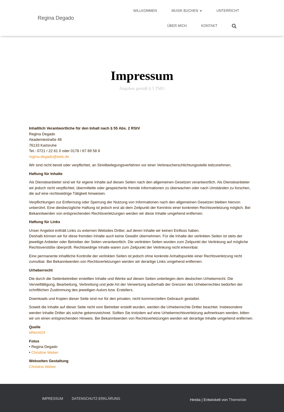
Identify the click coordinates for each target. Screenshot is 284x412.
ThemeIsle (237, 400)
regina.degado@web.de (49, 156)
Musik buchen (187, 11)
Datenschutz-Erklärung (96, 399)
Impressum (52, 399)
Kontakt (209, 26)
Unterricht (227, 11)
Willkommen (145, 11)
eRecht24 (37, 332)
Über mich (177, 26)
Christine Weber (44, 352)
